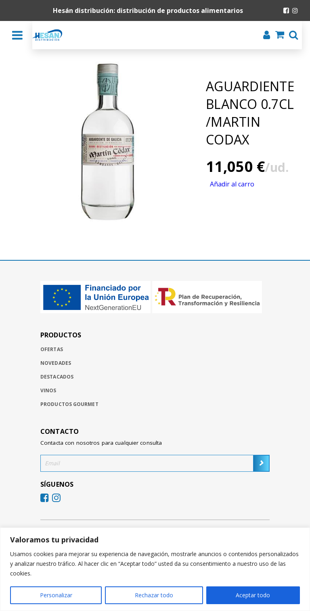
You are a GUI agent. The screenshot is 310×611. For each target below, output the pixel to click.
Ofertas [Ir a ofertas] (51, 349)
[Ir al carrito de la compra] (277, 35)
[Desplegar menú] (17, 35)
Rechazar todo (154, 595)
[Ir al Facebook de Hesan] (286, 10)
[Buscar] (291, 35)
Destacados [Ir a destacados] (56, 376)
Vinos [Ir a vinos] (48, 390)
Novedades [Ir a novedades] (55, 363)
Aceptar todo (253, 595)
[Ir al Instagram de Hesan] (295, 10)
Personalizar (56, 595)
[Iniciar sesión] (264, 35)
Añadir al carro (232, 184)
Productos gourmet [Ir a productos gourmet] (69, 404)
